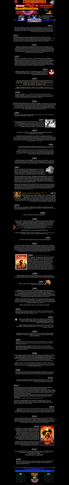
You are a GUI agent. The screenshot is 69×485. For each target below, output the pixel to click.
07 (23, 475)
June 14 (28, 133)
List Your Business (41, 484)
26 (21, 479)
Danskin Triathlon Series (24, 364)
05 (21, 475)
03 (19, 475)
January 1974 (29, 209)
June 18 (42, 284)
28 (23, 479)
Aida (35, 326)
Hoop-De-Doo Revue (26, 49)
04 (20, 475)
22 (17, 479)
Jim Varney (27, 94)
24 (19, 479)
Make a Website (36, 484)
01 (17, 475)
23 (18, 479)
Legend (34, 58)
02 (18, 475)
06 (22, 475)
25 (20, 479)
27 (22, 479)
